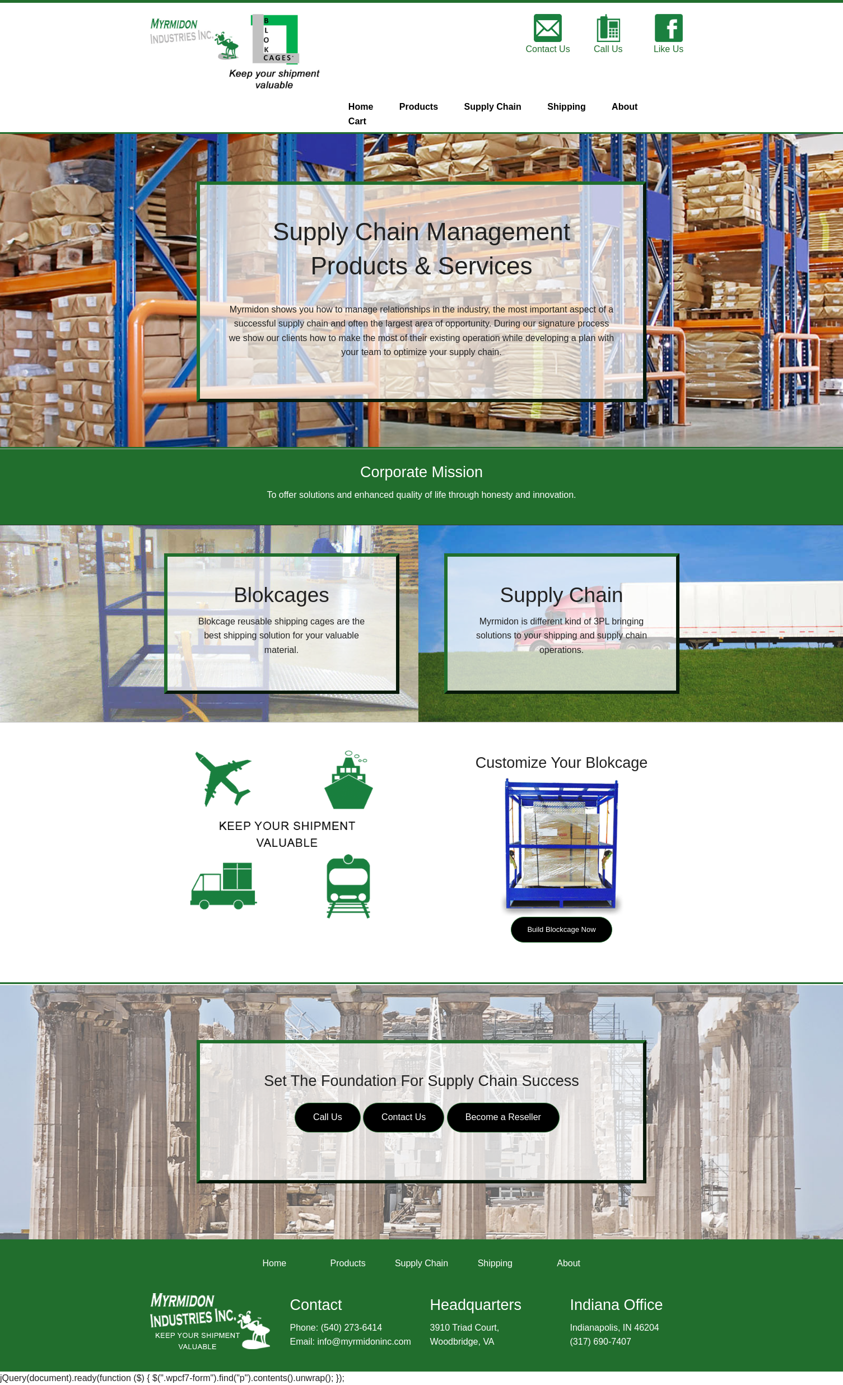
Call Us (327, 1117)
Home (360, 106)
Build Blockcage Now (561, 929)
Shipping (566, 106)
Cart (357, 121)
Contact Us (403, 1117)
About (624, 106)
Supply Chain (492, 106)
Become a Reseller (503, 1117)
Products (418, 106)
